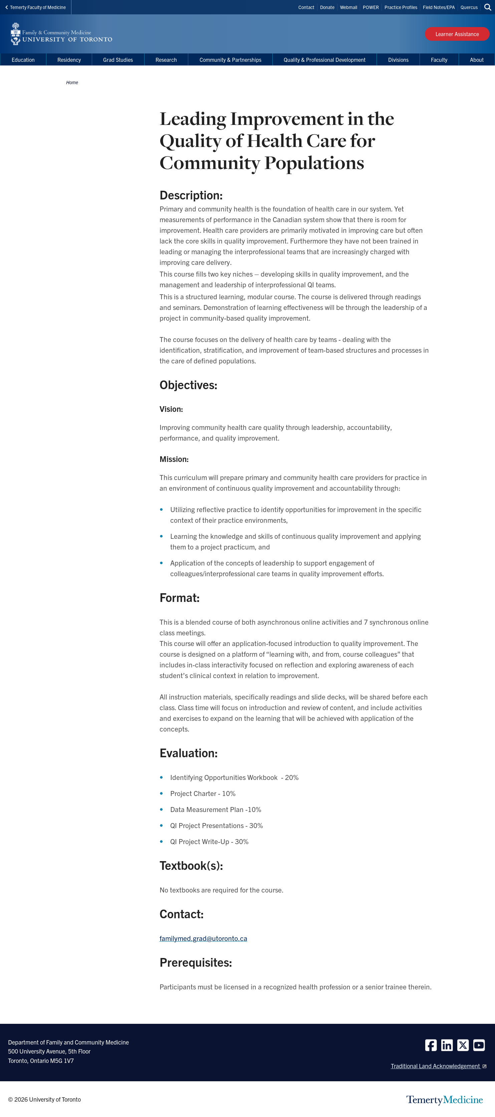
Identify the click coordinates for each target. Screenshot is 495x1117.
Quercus (469, 7)
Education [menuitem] (23, 59)
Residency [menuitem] (69, 59)
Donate (327, 7)
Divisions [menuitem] (398, 59)
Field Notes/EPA (439, 7)
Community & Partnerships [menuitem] (230, 59)
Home (72, 82)
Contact (306, 7)
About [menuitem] (477, 59)
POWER (371, 7)
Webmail (348, 7)
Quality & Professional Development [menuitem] (324, 59)
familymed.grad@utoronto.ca (203, 938)
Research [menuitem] (166, 59)
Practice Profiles (401, 7)
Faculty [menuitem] (439, 59)
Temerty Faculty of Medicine (35, 7)
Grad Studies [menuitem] (118, 59)
